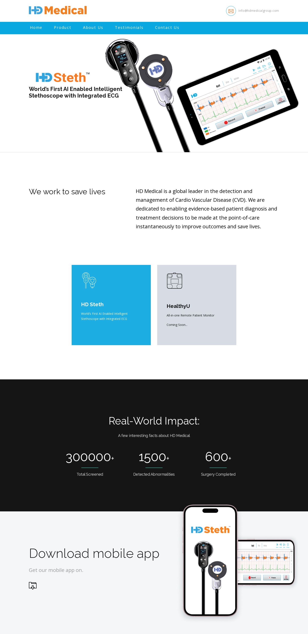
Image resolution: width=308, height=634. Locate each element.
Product (62, 27)
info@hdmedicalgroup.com (258, 11)
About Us (93, 27)
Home (36, 27)
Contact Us (167, 27)
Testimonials (129, 27)
